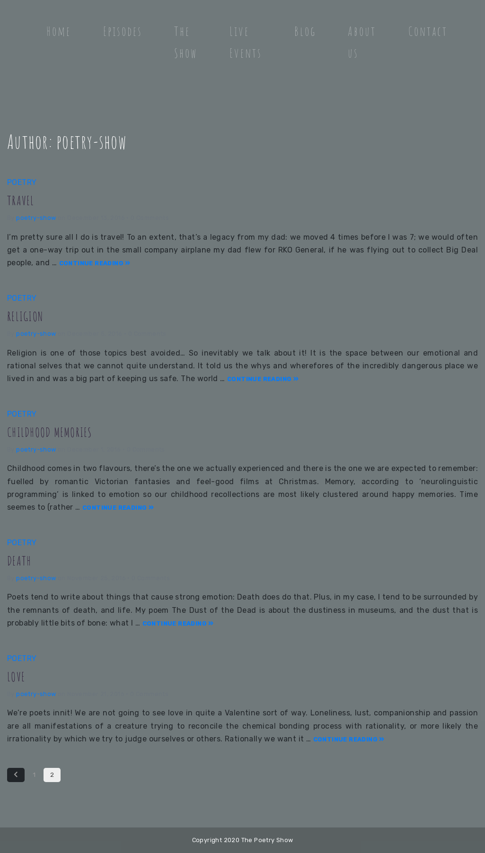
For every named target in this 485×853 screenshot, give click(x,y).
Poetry (21, 182)
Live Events (245, 42)
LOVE (17, 675)
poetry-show (36, 217)
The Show (185, 42)
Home (58, 31)
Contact (428, 31)
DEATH (20, 559)
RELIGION (28, 315)
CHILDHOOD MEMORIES (56, 431)
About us (362, 42)
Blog (305, 31)
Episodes (122, 31)
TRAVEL (22, 199)
